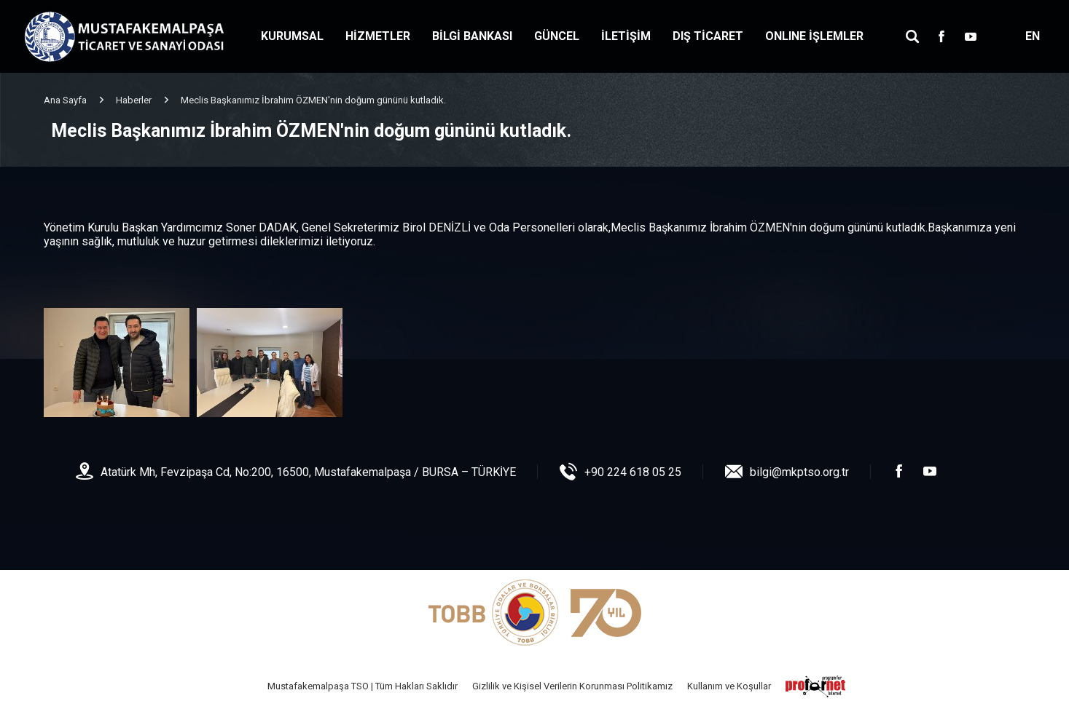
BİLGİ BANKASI (472, 36)
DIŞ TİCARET (708, 36)
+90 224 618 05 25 (632, 472)
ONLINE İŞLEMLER (814, 36)
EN (1032, 36)
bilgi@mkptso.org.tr (799, 472)
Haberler (134, 100)
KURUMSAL (292, 36)
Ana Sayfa (65, 100)
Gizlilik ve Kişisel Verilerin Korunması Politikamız (572, 686)
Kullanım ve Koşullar (729, 686)
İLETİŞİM (626, 36)
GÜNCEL (556, 36)
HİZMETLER (377, 36)
